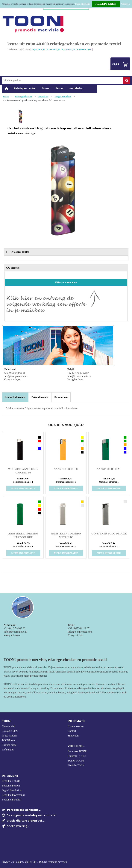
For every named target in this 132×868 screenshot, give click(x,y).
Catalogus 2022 (10, 731)
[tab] (15, 397)
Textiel (59, 88)
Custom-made (9, 745)
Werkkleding (76, 88)
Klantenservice (76, 726)
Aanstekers (43, 96)
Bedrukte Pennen (11, 785)
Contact (72, 731)
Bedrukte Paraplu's (12, 799)
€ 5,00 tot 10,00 (84, 49)
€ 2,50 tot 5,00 (68, 49)
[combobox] (62, 80)
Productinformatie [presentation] (15, 397)
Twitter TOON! (76, 760)
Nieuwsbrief (8, 726)
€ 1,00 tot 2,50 (53, 49)
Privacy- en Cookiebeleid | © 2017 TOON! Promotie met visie (34, 862)
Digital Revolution (12, 790)
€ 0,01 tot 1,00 (38, 49)
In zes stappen (9, 735)
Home (6, 88)
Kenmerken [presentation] (61, 397)
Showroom (73, 735)
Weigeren (125, 4)
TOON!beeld (9, 740)
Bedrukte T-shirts (11, 781)
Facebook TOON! (77, 751)
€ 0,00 (115, 64)
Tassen (46, 88)
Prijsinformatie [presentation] (39, 397)
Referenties (8, 749)
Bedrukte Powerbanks (13, 795)
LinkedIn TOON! (77, 756)
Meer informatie (82, 4)
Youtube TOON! (76, 765)
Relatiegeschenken (25, 88)
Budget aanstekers (63, 96)
